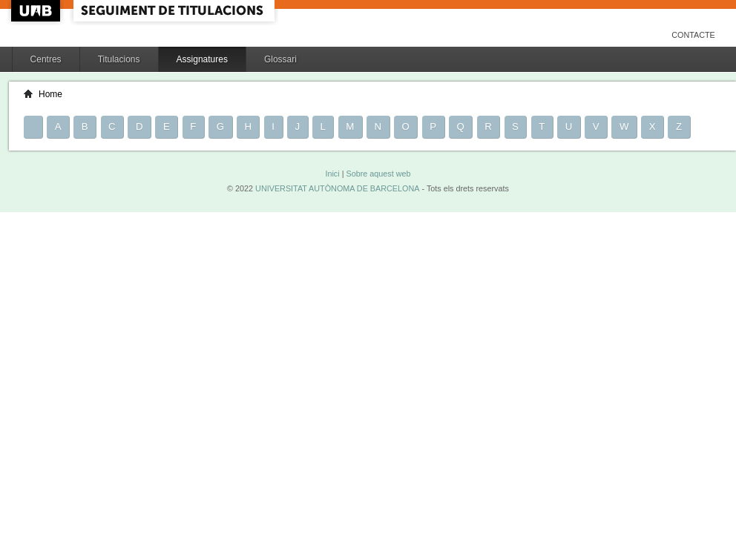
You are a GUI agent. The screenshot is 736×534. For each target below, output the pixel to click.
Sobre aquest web (378, 173)
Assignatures (202, 59)
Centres (46, 59)
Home (50, 94)
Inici (332, 173)
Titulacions (119, 59)
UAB (37, 11)
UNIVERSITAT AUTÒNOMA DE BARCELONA (337, 188)
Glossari (280, 59)
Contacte (693, 34)
